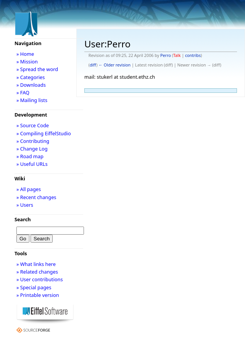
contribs (193, 55)
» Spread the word (37, 69)
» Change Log (32, 148)
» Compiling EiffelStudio (43, 133)
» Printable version (37, 295)
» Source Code (32, 125)
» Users (24, 204)
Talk (177, 55)
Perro (165, 55)
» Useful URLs (32, 163)
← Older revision (114, 65)
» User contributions (39, 279)
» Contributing (32, 141)
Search (23, 219)
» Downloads (31, 84)
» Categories (30, 77)
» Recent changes (36, 197)
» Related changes (37, 271)
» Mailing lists (31, 100)
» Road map (30, 156)
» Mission (27, 61)
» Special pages (33, 287)
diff (93, 65)
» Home (25, 53)
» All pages (28, 189)
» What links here (36, 264)
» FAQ (22, 92)
